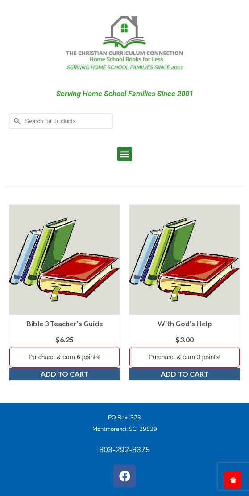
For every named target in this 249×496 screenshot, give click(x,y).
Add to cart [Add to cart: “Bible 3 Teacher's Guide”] (65, 373)
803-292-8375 (124, 450)
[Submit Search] (15, 121)
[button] (124, 154)
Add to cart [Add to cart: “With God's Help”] (185, 373)
